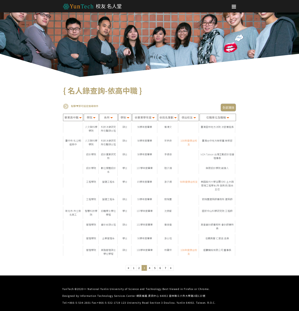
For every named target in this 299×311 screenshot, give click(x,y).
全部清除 (228, 107)
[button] (234, 6)
